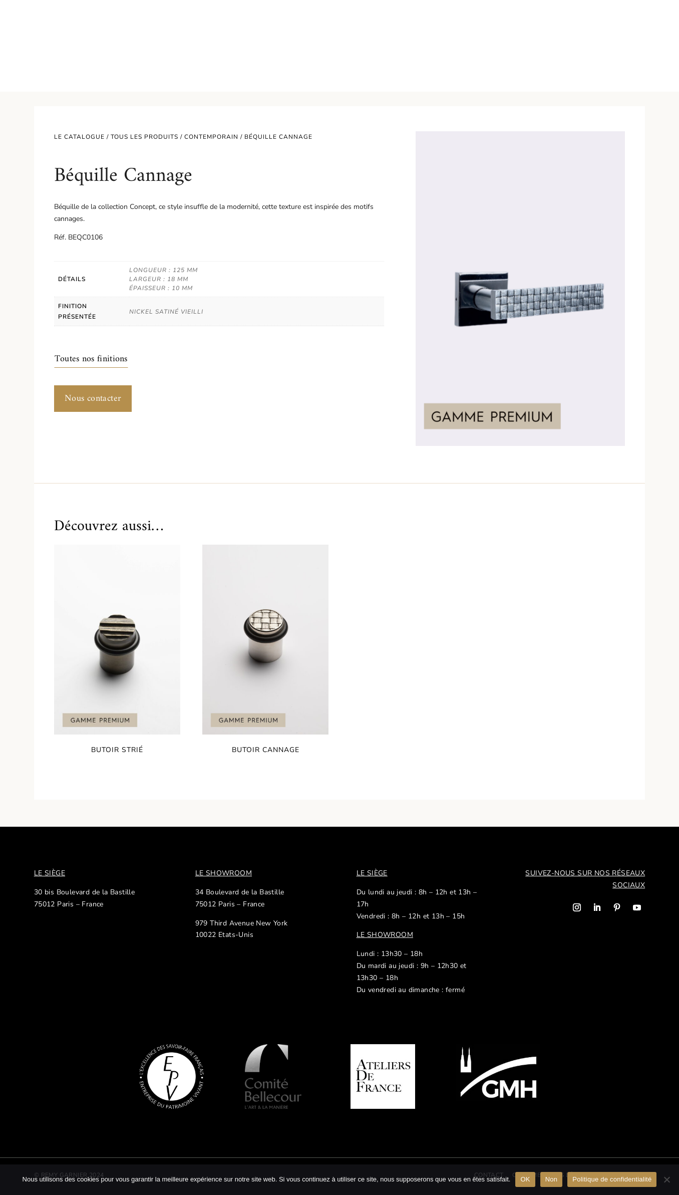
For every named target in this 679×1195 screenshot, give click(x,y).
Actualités (483, 25)
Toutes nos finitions (91, 359)
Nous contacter (93, 398)
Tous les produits (144, 137)
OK (525, 1179)
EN (629, 25)
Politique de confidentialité (611, 1179)
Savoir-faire (114, 25)
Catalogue (52, 25)
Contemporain (211, 137)
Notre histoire (173, 25)
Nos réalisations (543, 25)
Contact (599, 25)
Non (551, 1179)
